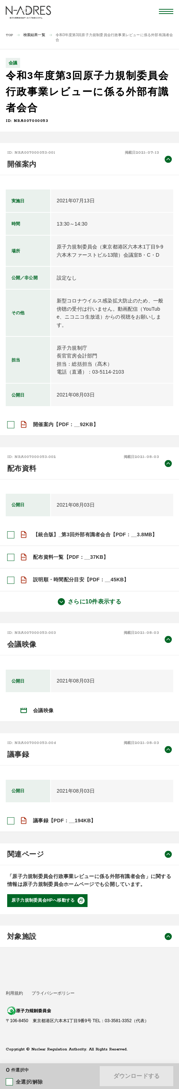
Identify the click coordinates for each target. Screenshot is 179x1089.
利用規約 (14, 993)
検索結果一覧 (34, 35)
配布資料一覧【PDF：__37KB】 (70, 557)
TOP (9, 35)
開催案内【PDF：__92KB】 (65, 424)
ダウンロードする (136, 1076)
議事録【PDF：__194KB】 (64, 820)
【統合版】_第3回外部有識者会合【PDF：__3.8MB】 (95, 534)
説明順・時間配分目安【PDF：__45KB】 (81, 579)
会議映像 (43, 710)
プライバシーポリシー (53, 993)
